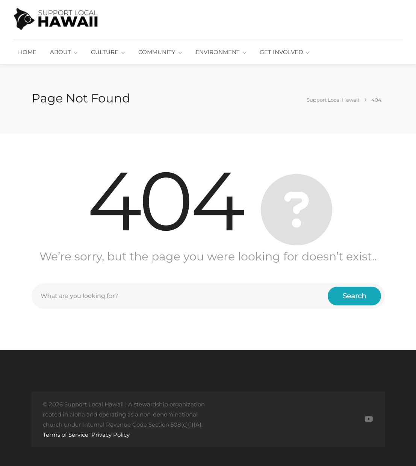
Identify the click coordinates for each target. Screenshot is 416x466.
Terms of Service (65, 434)
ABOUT (60, 52)
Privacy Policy (110, 434)
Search (354, 296)
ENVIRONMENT (217, 52)
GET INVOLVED (281, 52)
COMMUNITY (156, 52)
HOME (27, 52)
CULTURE (104, 52)
